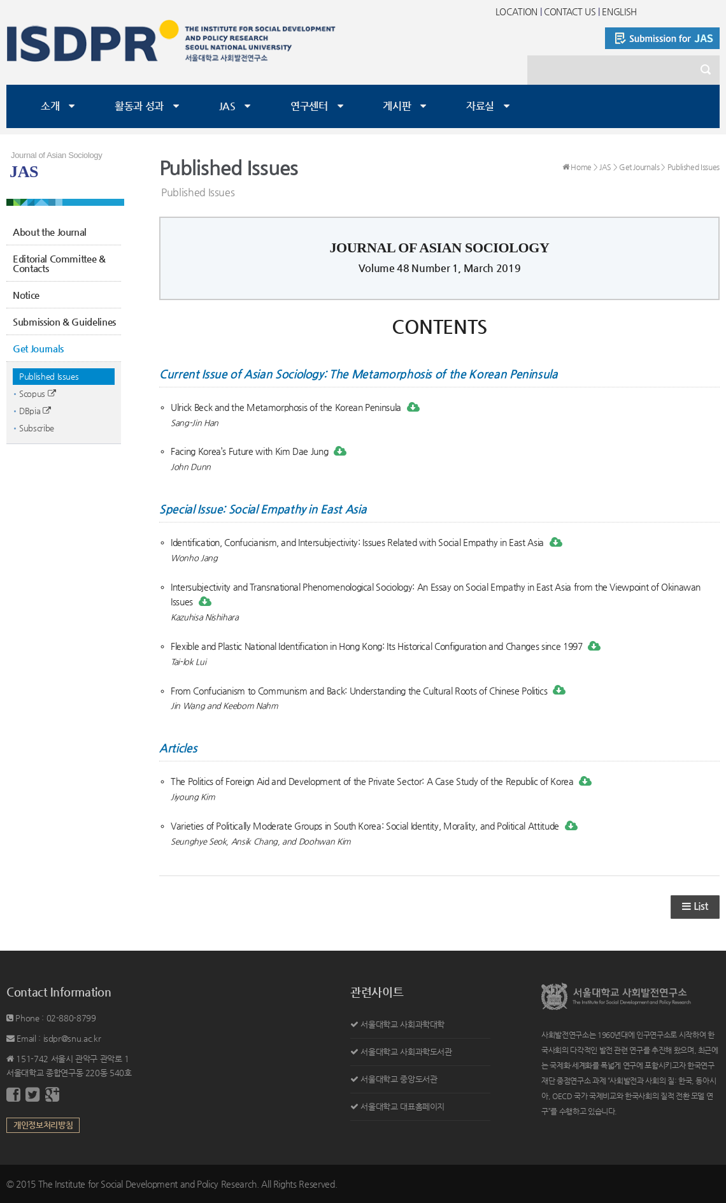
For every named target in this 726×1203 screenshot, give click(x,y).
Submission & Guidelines (64, 321)
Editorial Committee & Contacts (59, 263)
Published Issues (48, 376)
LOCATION (516, 11)
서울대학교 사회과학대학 (402, 1024)
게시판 (397, 106)
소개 (50, 106)
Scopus (37, 393)
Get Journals (38, 348)
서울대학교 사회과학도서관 (406, 1051)
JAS (227, 106)
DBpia (35, 410)
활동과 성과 (139, 106)
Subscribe (36, 428)
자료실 (480, 106)
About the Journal (50, 231)
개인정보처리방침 (43, 1125)
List (695, 906)
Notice (26, 294)
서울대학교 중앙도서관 (398, 1079)
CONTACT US (570, 11)
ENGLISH (619, 11)
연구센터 (309, 106)
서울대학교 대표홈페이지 (402, 1106)
